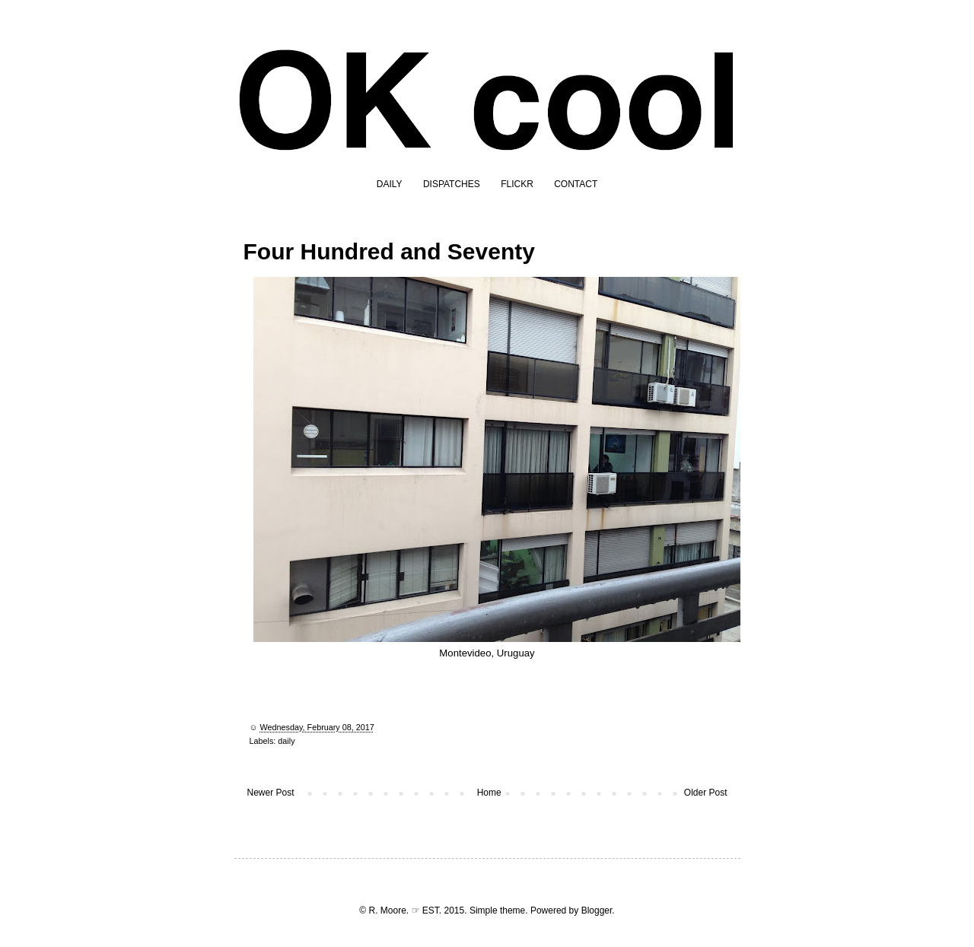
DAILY (390, 184)
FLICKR (517, 184)
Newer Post (270, 792)
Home (489, 792)
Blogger (597, 910)
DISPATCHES (451, 184)
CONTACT (575, 184)
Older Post (705, 792)
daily (286, 740)
